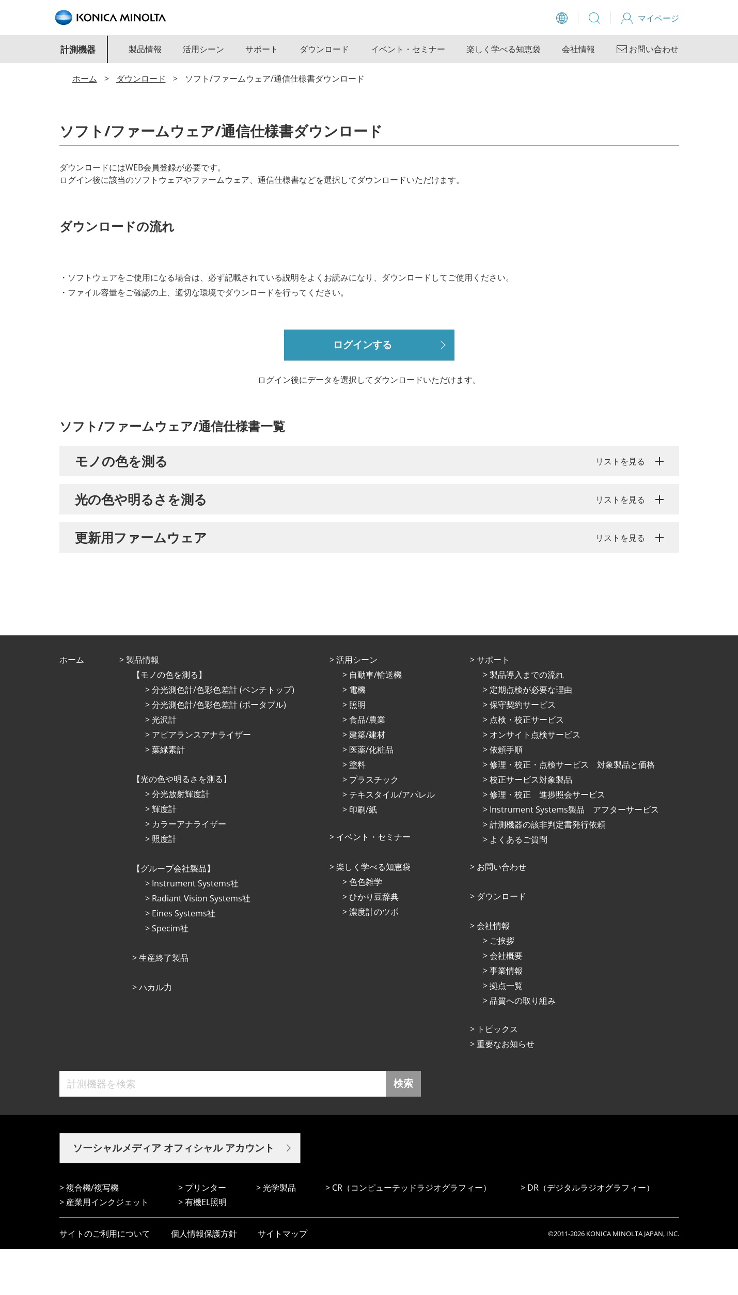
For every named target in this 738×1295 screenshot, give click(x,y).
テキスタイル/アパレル (392, 840)
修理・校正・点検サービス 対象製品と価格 (572, 810)
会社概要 (506, 1001)
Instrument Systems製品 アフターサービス (574, 855)
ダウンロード (324, 49)
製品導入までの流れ (527, 720)
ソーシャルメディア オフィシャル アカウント (173, 1193)
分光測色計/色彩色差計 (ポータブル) (219, 750)
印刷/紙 (363, 855)
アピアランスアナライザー (201, 780)
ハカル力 (155, 1033)
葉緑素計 (168, 795)
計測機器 (78, 49)
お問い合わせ (501, 912)
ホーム (84, 78)
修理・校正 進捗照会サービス (547, 840)
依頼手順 (506, 795)
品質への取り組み (523, 1046)
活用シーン (203, 49)
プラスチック (374, 825)
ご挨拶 (502, 986)
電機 (357, 735)
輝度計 (164, 855)
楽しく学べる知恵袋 (503, 49)
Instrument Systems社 (195, 929)
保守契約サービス (523, 750)
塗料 (357, 810)
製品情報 (145, 49)
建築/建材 (367, 780)
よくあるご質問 (518, 885)
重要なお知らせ (506, 1090)
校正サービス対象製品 (531, 825)
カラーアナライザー (189, 870)
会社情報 (578, 49)
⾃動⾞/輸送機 (375, 720)
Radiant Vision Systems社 (201, 944)
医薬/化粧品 (371, 795)
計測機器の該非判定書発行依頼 (547, 870)
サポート (261, 49)
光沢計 (164, 765)
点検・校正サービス (527, 765)
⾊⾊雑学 (365, 927)
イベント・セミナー (408, 49)
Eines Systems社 (183, 959)
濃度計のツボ (374, 957)
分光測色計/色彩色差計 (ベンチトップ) (223, 735)
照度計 (164, 885)
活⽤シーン (357, 705)
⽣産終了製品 (164, 1003)
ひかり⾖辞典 (374, 942)
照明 (357, 750)
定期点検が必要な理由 (531, 735)
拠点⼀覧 (506, 1031)
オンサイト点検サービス (535, 780)
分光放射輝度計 (181, 840)
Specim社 (170, 974)
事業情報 (506, 1016)
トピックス (497, 1075)
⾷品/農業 (367, 765)
